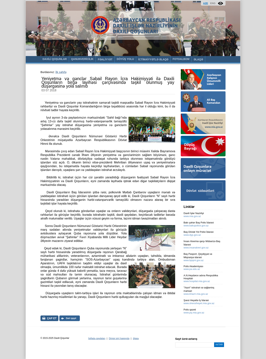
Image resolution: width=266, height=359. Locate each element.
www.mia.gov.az (192, 216)
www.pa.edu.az (192, 269)
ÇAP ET (52, 318)
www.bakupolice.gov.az (196, 225)
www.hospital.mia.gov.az (197, 281)
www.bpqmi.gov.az (194, 260)
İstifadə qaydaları (96, 338)
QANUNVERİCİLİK (82, 59)
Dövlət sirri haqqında (119, 338)
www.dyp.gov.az (192, 234)
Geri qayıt (71, 318)
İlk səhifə (60, 72)
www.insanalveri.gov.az (196, 247)
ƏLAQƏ (198, 59)
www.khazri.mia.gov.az (196, 294)
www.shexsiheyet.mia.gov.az (199, 303)
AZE (205, 3)
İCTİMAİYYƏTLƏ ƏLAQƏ (153, 59)
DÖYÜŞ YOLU (125, 59)
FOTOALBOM (181, 59)
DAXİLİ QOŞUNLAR (55, 59)
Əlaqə (136, 338)
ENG (212, 3)
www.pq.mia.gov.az (194, 312)
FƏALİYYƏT (105, 59)
